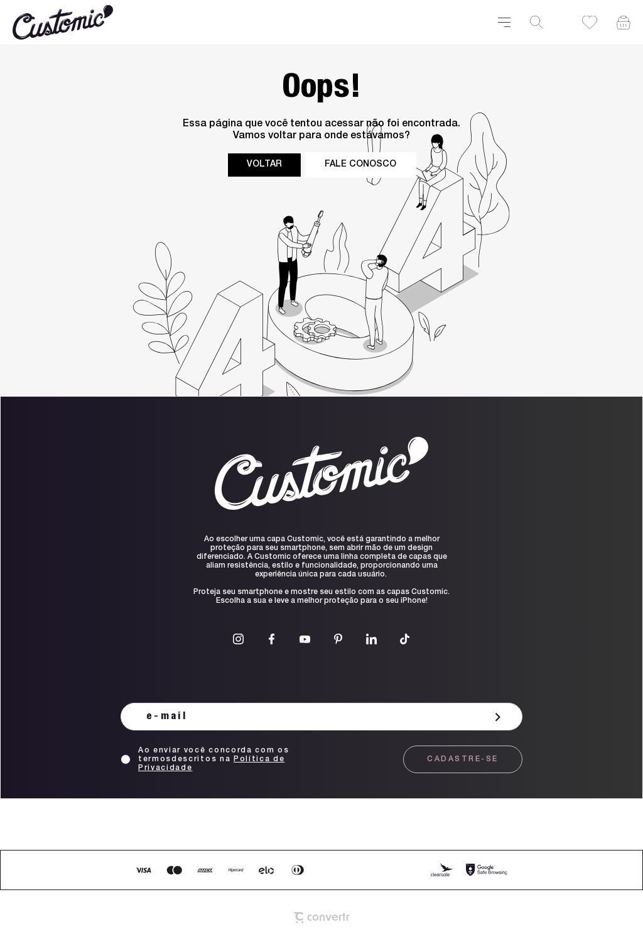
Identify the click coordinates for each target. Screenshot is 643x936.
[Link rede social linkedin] (371, 638)
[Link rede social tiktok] (404, 638)
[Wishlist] (589, 22)
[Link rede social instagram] (238, 638)
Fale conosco (360, 164)
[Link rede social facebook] (271, 638)
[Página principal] (247, 22)
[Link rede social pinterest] (338, 638)
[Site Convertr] (321, 917)
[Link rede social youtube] (304, 638)
